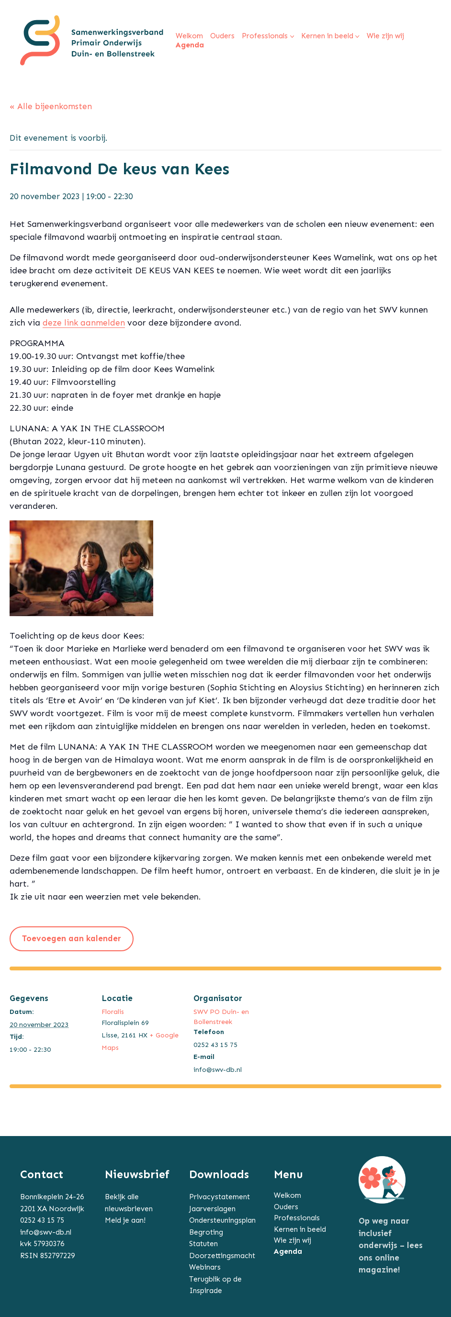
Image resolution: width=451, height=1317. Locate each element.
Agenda (288, 1251)
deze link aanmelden (84, 322)
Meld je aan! (125, 1220)
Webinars (205, 1267)
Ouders (286, 1207)
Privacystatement (219, 1197)
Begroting (206, 1232)
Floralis (112, 1012)
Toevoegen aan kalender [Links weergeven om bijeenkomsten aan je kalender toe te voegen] (71, 938)
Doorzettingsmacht (222, 1255)
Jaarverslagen (212, 1208)
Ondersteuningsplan (222, 1220)
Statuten (203, 1243)
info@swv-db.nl (45, 1232)
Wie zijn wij (292, 1240)
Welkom (287, 1195)
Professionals (297, 1218)
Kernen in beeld (300, 1229)
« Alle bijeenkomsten (51, 106)
